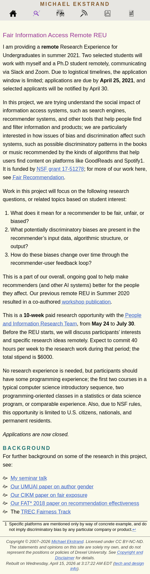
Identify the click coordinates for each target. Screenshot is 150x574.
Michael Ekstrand (67, 541)
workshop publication (86, 302)
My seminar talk (28, 478)
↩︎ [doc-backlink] (134, 529)
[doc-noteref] (141, 161)
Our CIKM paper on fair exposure (48, 495)
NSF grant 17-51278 (60, 169)
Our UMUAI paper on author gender (51, 486)
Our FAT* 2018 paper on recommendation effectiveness (74, 503)
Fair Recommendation (38, 177)
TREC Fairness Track (46, 512)
